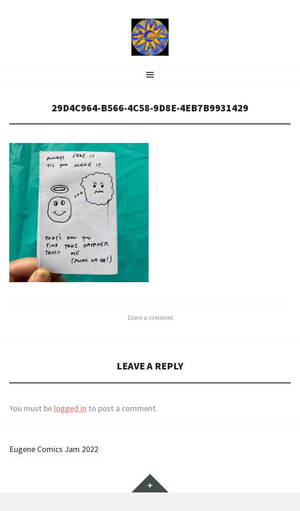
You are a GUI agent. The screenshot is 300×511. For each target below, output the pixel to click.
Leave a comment (150, 317)
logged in (70, 408)
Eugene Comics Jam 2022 (53, 449)
